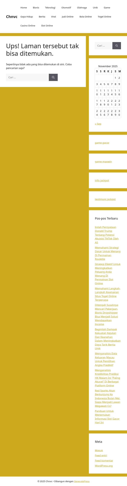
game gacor (102, 142)
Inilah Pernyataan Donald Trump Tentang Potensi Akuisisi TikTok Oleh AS (107, 234)
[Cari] (53, 77)
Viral (53, 16)
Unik (95, 7)
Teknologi (50, 7)
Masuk (99, 450)
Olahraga (82, 7)
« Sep (98, 123)
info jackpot (102, 180)
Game (107, 7)
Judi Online (68, 16)
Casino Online (27, 25)
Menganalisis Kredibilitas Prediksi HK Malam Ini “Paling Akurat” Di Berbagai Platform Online (107, 377)
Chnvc (11, 16)
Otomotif (66, 7)
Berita (42, 16)
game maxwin (103, 161)
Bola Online (86, 16)
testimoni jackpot (105, 199)
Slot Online (47, 25)
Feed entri (101, 455)
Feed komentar (104, 460)
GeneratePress (81, 481)
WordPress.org (104, 465)
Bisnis (36, 7)
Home (23, 7)
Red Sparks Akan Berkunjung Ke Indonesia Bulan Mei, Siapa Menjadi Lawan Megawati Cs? (107, 398)
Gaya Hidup (26, 16)
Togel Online (104, 16)
